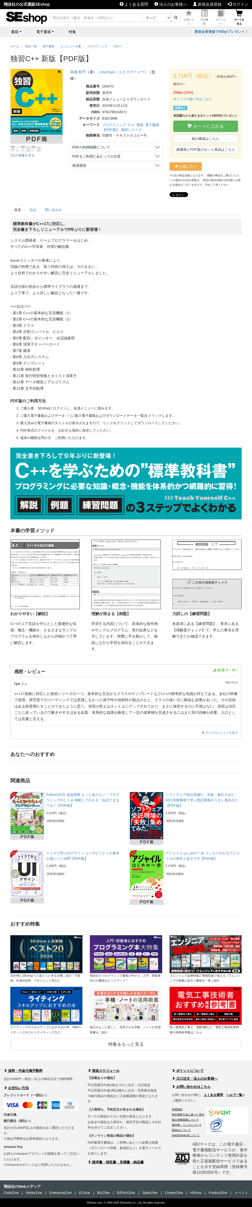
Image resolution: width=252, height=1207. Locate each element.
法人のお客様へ (170, 4)
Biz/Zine (103, 1193)
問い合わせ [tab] (53, 210)
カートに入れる (205, 126)
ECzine (84, 1193)
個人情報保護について (185, 1119)
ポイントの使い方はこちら (192, 99)
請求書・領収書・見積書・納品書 (116, 1162)
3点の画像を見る (22, 155)
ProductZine (218, 1193)
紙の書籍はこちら (205, 139)
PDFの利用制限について (91, 147)
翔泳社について (181, 1130)
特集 (72, 32)
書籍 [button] (14, 32)
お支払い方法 (16, 1088)
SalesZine (150, 1193)
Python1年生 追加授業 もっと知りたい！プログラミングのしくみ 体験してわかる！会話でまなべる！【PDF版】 (83, 800)
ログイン (238, 4)
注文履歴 (204, 17)
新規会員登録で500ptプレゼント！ (221, 32)
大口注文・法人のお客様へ (195, 1078)
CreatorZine (174, 1193)
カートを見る (239, 17)
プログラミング (114, 125)
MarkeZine (34, 1193)
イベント (241, 1193)
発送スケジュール (104, 1071)
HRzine (196, 1193)
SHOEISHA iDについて (186, 1135)
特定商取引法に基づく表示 (188, 1114)
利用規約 (177, 1109)
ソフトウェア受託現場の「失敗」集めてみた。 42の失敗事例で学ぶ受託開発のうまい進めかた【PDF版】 (202, 800)
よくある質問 (134, 4)
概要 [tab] (17, 210)
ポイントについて (188, 1071)
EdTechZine (126, 1193)
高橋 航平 (78, 72)
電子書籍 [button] (43, 32)
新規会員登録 (207, 4)
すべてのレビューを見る (220, 732)
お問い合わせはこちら (191, 1087)
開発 (140, 125)
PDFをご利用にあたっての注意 (96, 156)
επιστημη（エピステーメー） (124, 72)
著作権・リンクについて (187, 1124)
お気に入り (189, 17)
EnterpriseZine (60, 1193)
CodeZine (11, 1193)
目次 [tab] (33, 210)
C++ (131, 125)
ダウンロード (221, 17)
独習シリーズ (131, 130)
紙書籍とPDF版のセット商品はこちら (205, 149)
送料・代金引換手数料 (23, 1071)
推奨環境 (79, 165)
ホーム (14, 46)
